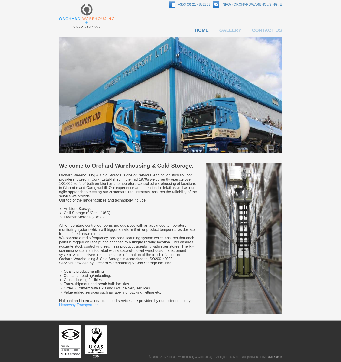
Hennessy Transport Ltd (79, 305)
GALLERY (230, 30)
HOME (202, 30)
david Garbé (274, 357)
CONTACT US (267, 30)
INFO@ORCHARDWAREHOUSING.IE (252, 4)
